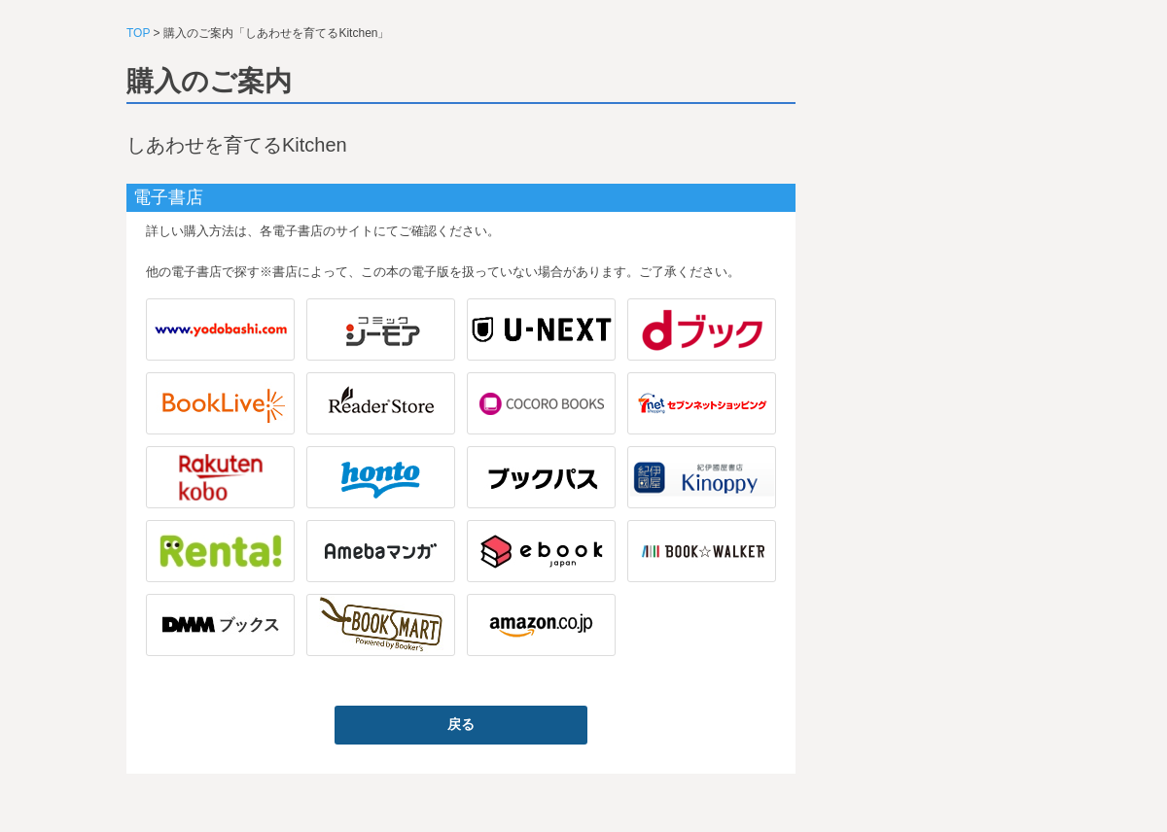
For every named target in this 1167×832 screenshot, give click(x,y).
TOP (138, 33)
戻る (461, 724)
